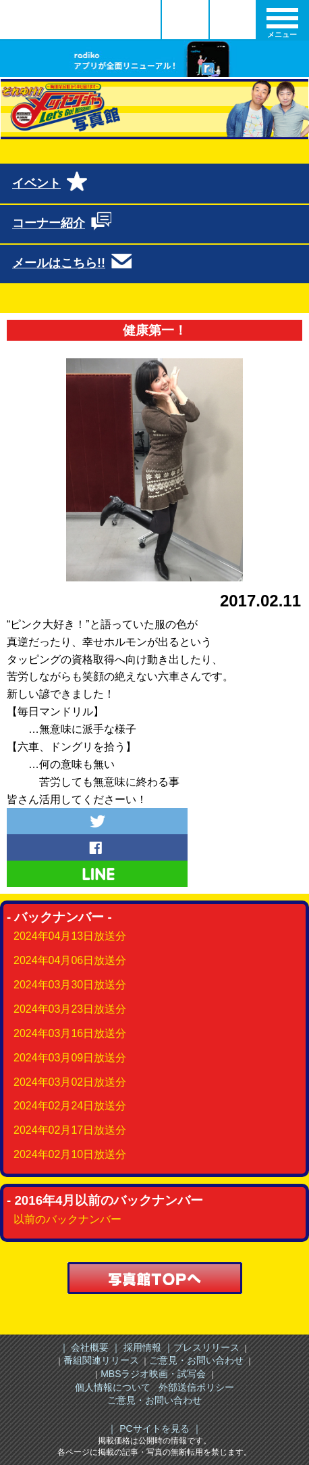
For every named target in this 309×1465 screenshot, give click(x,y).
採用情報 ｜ (147, 1347)
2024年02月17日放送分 (69, 1130)
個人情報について (112, 1387)
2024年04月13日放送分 (69, 936)
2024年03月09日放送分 (69, 1057)
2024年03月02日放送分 (69, 1082)
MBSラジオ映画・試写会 (153, 1373)
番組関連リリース (101, 1360)
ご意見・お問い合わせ (196, 1360)
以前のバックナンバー (67, 1219)
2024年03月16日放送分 (69, 1033)
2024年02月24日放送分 (69, 1105)
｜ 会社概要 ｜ (90, 1347)
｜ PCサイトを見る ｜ (154, 1428)
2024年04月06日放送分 (69, 960)
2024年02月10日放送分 (69, 1154)
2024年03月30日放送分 (69, 984)
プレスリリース (206, 1347)
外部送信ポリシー (196, 1387)
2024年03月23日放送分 (69, 1009)
